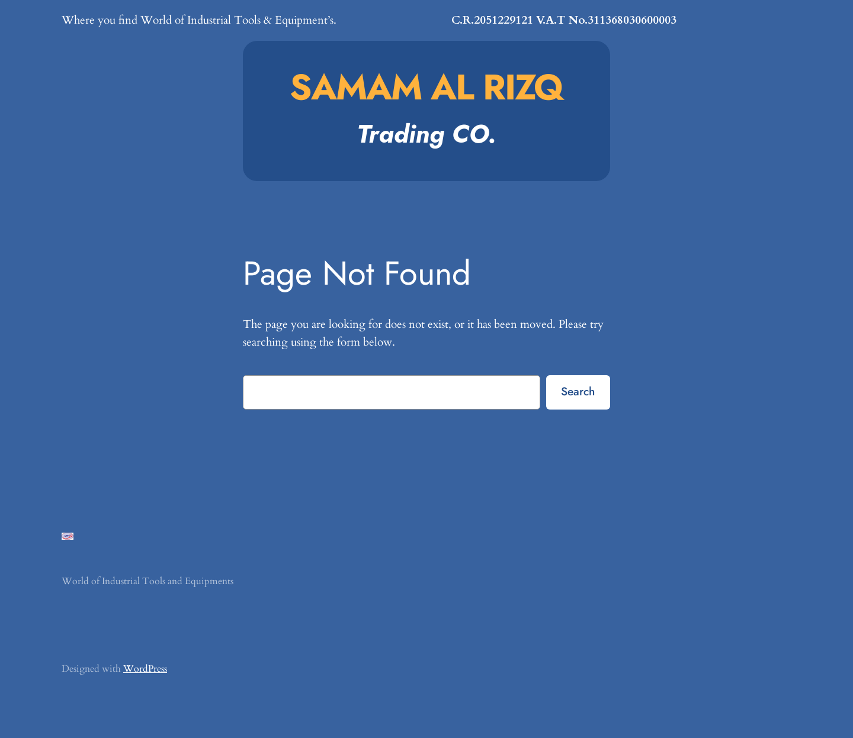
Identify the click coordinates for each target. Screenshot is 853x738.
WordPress (145, 668)
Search (578, 391)
